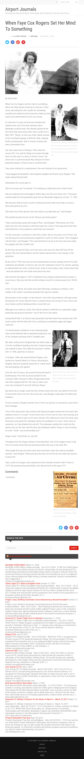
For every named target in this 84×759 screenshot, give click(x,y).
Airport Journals (20, 9)
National (34, 36)
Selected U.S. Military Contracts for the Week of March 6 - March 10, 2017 (36, 699)
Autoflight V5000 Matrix (15, 565)
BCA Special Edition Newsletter (18, 683)
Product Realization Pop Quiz (17, 718)
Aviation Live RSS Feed (20, 556)
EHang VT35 (10, 634)
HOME (42, 755)
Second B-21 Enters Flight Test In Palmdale (24, 618)
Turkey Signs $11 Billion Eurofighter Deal (22, 583)
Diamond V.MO (11, 651)
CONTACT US (42, 752)
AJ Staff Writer (19, 36)
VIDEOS (42, 744)
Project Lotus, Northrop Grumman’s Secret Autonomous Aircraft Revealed (36, 600)
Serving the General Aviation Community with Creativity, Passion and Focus (37, 13)
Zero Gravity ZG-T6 (13, 667)
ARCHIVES (42, 748)
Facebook (56, 2)
